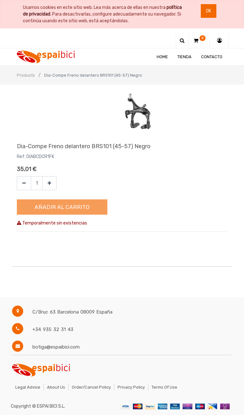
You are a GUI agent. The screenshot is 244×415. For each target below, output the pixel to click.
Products (26, 75)
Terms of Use (164, 387)
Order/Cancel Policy (91, 387)
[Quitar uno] (24, 183)
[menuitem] (162, 57)
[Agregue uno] (49, 183)
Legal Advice (27, 387)
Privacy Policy (131, 387)
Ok (208, 11)
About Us (56, 387)
